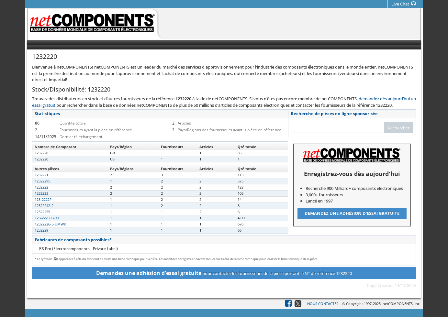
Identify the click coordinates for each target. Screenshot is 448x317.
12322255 (42, 211)
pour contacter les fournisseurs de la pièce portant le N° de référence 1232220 (224, 273)
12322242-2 (44, 205)
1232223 (41, 193)
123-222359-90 (47, 217)
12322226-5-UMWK (50, 224)
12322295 (42, 181)
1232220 (41, 152)
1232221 (41, 174)
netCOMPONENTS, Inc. (401, 303)
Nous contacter (323, 303)
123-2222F (43, 199)
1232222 (41, 187)
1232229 (41, 230)
